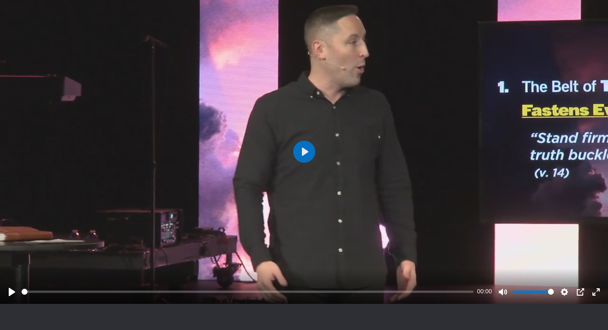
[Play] (12, 292)
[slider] (248, 291)
